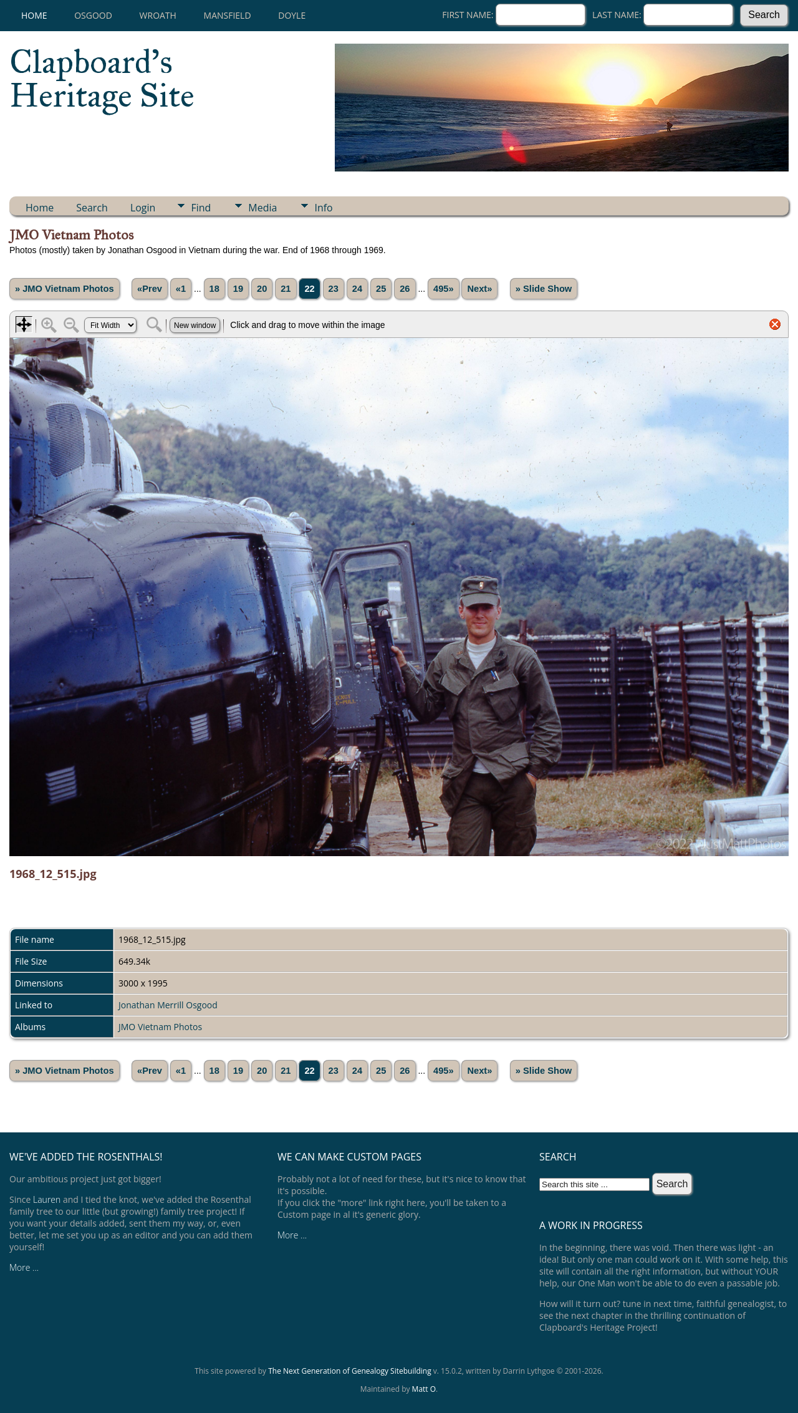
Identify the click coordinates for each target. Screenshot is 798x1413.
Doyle (291, 15)
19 (238, 289)
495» (443, 289)
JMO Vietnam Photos (160, 1027)
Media (262, 208)
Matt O (424, 1389)
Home (34, 15)
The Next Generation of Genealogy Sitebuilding (349, 1371)
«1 (181, 289)
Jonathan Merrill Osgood (168, 1005)
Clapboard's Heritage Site (102, 78)
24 (357, 289)
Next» (479, 289)
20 (262, 289)
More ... (24, 1267)
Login (143, 208)
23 (334, 289)
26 (405, 289)
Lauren (46, 1199)
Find (201, 208)
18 (214, 289)
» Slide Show (544, 289)
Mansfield (227, 15)
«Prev (149, 289)
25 (381, 289)
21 (286, 289)
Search (92, 208)
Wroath (158, 15)
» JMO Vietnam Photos (64, 289)
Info (323, 208)
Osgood (93, 15)
